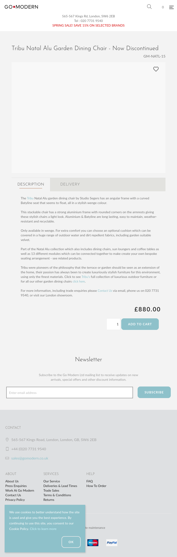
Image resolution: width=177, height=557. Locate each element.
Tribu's (86, 276)
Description (31, 184)
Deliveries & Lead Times (60, 485)
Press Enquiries (16, 485)
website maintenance (93, 527)
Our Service (51, 480)
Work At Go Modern (19, 490)
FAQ (89, 480)
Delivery (70, 184)
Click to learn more (43, 529)
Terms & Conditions (57, 494)
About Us (12, 480)
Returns (48, 499)
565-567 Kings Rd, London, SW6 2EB (88, 16)
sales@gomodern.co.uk (29, 457)
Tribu (30, 197)
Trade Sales (51, 490)
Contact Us (105, 290)
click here (79, 281)
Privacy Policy (15, 499)
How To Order (96, 485)
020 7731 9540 (92, 21)
